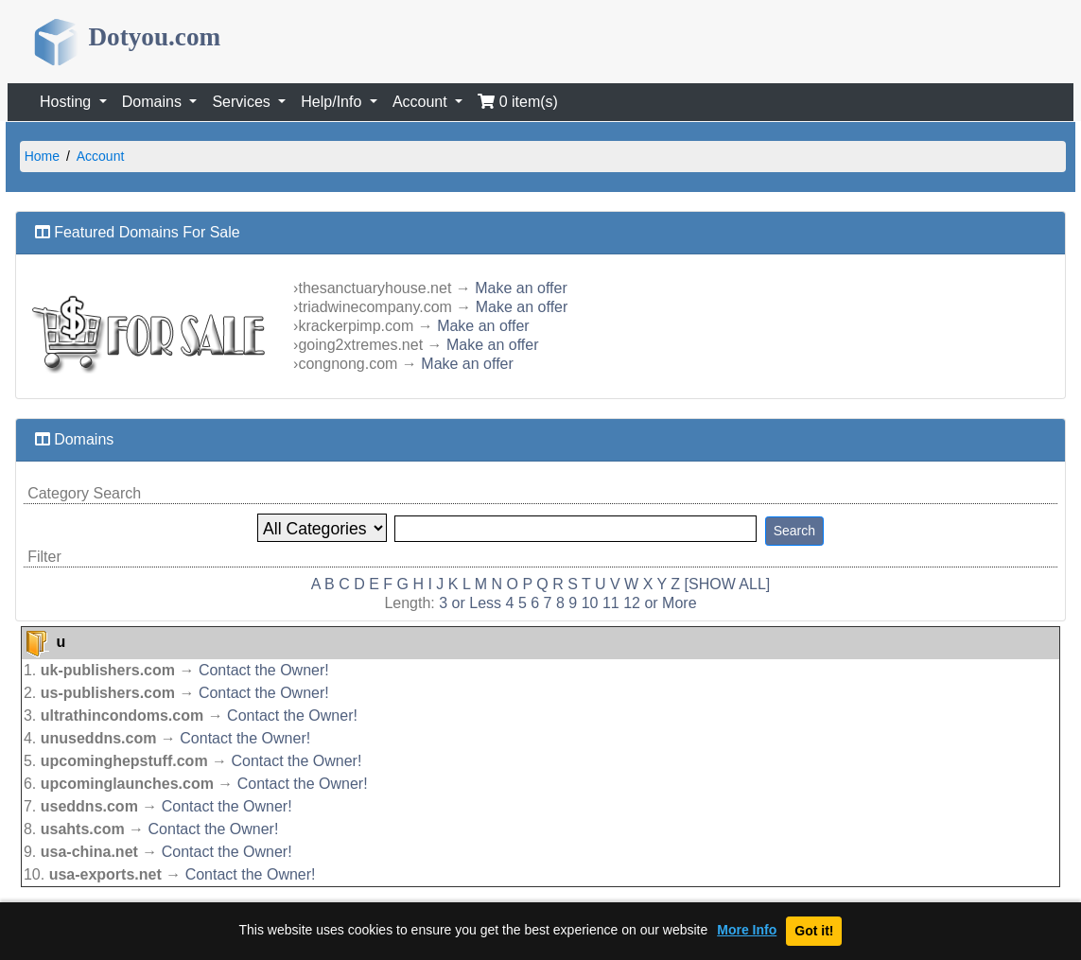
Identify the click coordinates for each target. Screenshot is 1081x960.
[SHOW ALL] (728, 584)
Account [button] (421, 102)
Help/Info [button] (333, 102)
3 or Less (470, 603)
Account (101, 156)
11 (610, 603)
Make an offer (521, 288)
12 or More (659, 603)
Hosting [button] (68, 102)
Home (42, 156)
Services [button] (243, 102)
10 (590, 603)
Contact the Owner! (264, 670)
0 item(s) (518, 102)
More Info (746, 930)
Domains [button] (154, 102)
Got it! (813, 930)
